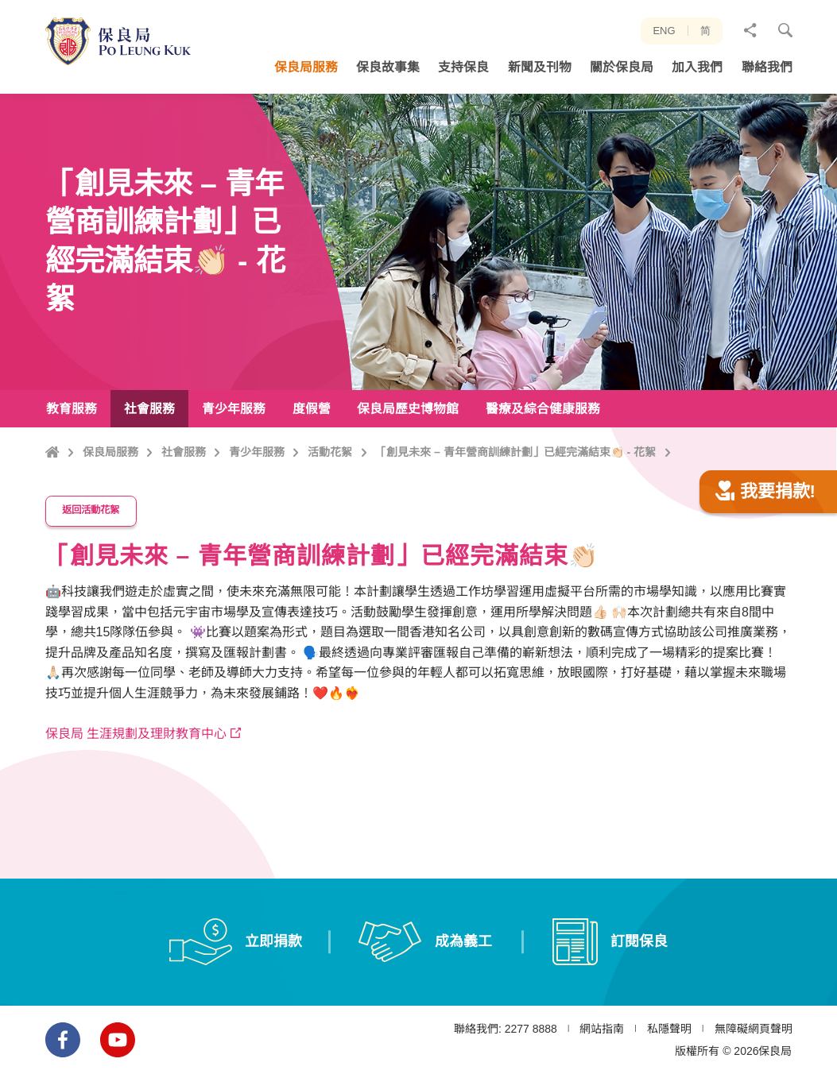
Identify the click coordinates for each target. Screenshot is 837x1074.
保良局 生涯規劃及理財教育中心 (136, 768)
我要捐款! (765, 525)
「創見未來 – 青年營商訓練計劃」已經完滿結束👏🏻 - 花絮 (515, 452)
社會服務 (183, 452)
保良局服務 (110, 452)
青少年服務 (257, 452)
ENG (664, 30)
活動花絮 (330, 452)
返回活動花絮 (90, 544)
